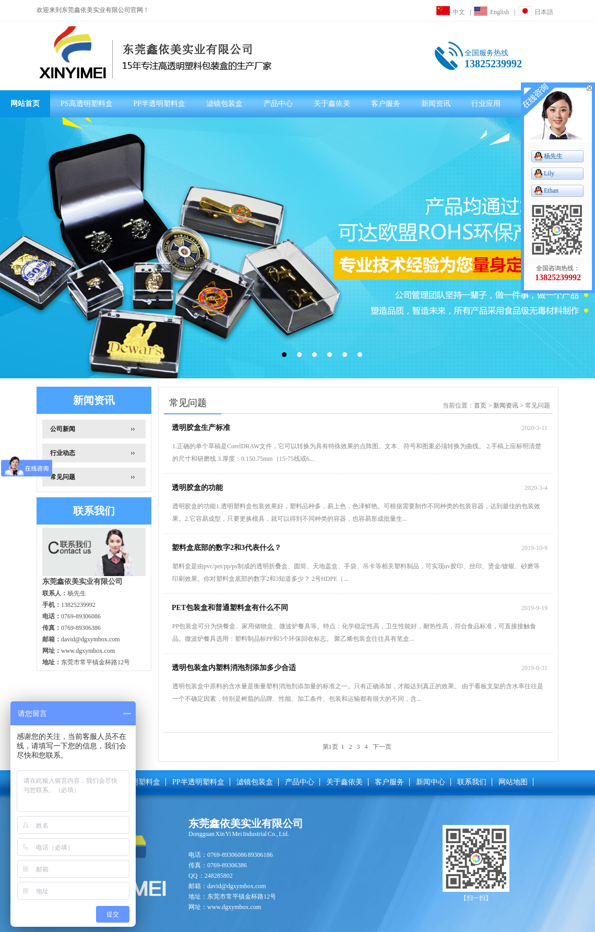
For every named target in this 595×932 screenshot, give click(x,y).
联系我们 (471, 782)
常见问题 (62, 477)
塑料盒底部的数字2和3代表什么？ (226, 548)
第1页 (330, 746)
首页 (480, 405)
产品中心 (278, 103)
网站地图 (513, 782)
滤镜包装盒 (224, 103)
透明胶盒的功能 (197, 488)
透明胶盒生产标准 (201, 428)
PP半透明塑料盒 (160, 103)
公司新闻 (62, 429)
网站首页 (25, 103)
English (491, 12)
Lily (549, 173)
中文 (450, 12)
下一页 (383, 746)
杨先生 (553, 156)
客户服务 (385, 103)
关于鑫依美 (332, 103)
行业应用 (486, 103)
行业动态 (62, 453)
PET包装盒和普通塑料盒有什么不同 (230, 608)
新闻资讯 (435, 103)
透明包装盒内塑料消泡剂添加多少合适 (234, 668)
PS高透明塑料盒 (87, 103)
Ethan (551, 190)
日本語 (535, 12)
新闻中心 (430, 782)
